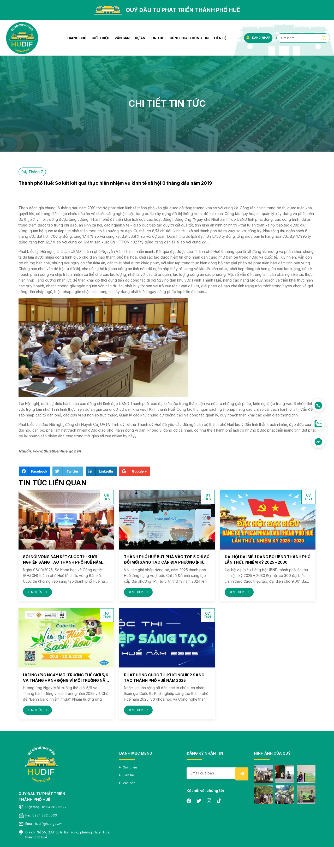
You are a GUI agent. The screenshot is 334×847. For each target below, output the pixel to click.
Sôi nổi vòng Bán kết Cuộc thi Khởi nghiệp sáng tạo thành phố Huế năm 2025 (62, 562)
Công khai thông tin (187, 38)
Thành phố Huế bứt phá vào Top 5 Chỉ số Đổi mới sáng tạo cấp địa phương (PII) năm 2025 (166, 562)
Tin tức (156, 38)
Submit (241, 773)
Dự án (139, 38)
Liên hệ (219, 38)
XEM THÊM (37, 592)
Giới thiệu (99, 38)
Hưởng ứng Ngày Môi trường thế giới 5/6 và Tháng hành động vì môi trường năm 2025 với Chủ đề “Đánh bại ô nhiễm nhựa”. (65, 680)
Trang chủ (75, 38)
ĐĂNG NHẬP (257, 38)
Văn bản (120, 38)
